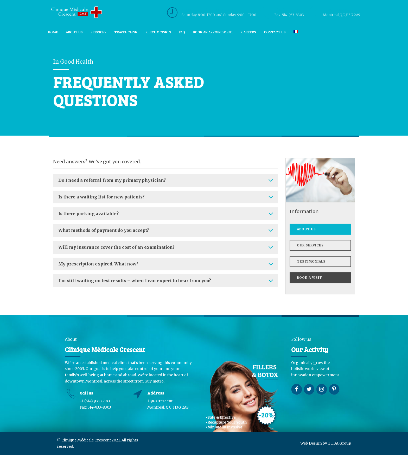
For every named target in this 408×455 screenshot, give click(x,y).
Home (53, 32)
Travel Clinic (126, 32)
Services (98, 32)
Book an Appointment (213, 32)
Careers (248, 32)
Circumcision (158, 32)
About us (74, 32)
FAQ (182, 32)
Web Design (311, 443)
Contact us (275, 32)
